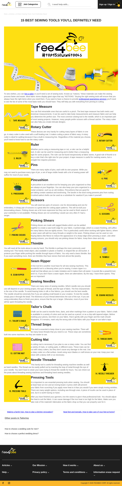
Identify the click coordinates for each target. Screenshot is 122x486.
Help (5, 472)
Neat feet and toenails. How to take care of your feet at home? (89, 412)
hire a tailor (29, 94)
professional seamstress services (92, 99)
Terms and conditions (75, 472)
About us (99, 465)
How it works (70, 465)
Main (6, 14)
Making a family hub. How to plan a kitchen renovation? (30, 412)
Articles (11, 14)
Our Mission (40, 465)
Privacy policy (41, 472)
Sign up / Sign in (110, 4)
